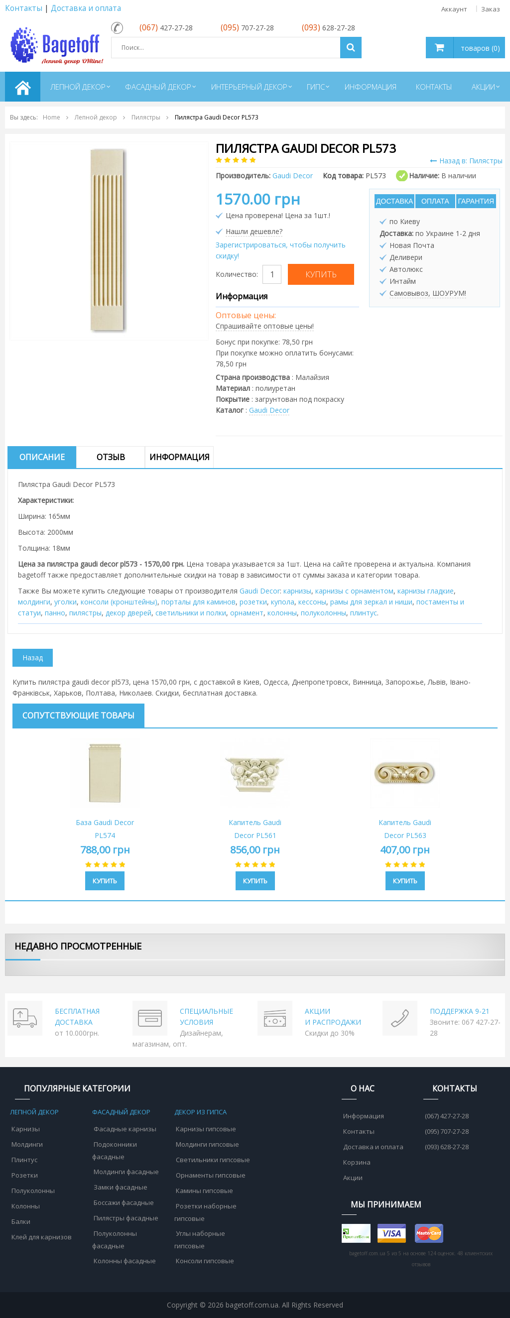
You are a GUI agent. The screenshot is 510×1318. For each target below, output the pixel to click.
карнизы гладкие (425, 591)
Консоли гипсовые (205, 1260)
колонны (282, 612)
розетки (253, 601)
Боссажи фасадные (124, 1202)
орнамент (246, 612)
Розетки (24, 1175)
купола (282, 601)
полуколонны (323, 612)
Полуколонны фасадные (114, 1239)
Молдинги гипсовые (207, 1144)
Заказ (490, 8)
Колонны (25, 1205)
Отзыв (111, 457)
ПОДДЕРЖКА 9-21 (460, 1011)
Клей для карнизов (41, 1236)
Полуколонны (33, 1190)
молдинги (34, 601)
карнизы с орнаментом (354, 591)
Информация (179, 457)
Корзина (357, 1162)
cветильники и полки (190, 612)
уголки (65, 601)
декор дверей (128, 612)
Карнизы (25, 1128)
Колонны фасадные (125, 1260)
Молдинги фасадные (126, 1171)
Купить (105, 880)
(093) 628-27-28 (447, 1146)
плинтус (363, 612)
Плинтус (24, 1159)
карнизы (297, 591)
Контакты (23, 8)
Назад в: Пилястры (466, 160)
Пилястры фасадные (126, 1217)
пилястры (85, 612)
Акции (353, 1177)
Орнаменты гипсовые (211, 1175)
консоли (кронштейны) (119, 601)
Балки (20, 1221)
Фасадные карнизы (125, 1128)
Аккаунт (454, 8)
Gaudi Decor (269, 410)
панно (55, 612)
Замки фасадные (120, 1187)
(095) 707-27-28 (447, 1131)
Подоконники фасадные (114, 1150)
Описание (42, 457)
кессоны (312, 601)
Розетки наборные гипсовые (205, 1212)
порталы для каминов (198, 601)
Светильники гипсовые (213, 1159)
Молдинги (27, 1144)
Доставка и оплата (86, 8)
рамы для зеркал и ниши (371, 601)
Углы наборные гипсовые (199, 1239)
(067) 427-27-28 (447, 1115)
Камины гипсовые (204, 1190)
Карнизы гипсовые (206, 1128)
